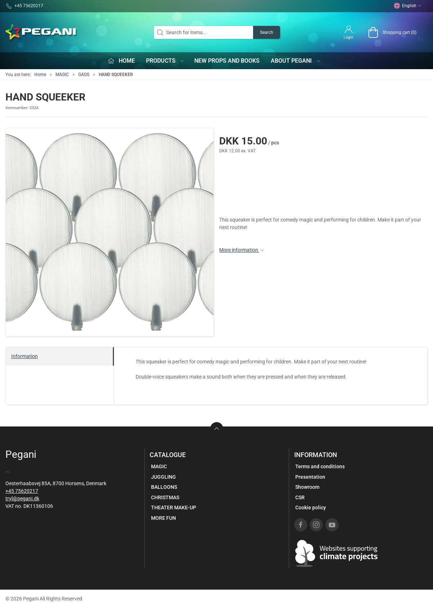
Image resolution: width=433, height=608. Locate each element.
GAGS (83, 74)
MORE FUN (163, 518)
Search (266, 32)
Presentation (310, 477)
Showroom (307, 487)
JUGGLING (163, 477)
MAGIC (62, 74)
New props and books (227, 60)
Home (40, 74)
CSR (300, 497)
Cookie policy (310, 507)
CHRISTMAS (165, 497)
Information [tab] (24, 356)
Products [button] (165, 60)
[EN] (41, 32)
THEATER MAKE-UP (173, 507)
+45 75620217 (21, 491)
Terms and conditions (320, 466)
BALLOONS (164, 487)
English (407, 6)
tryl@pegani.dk (22, 498)
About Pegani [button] (296, 60)
